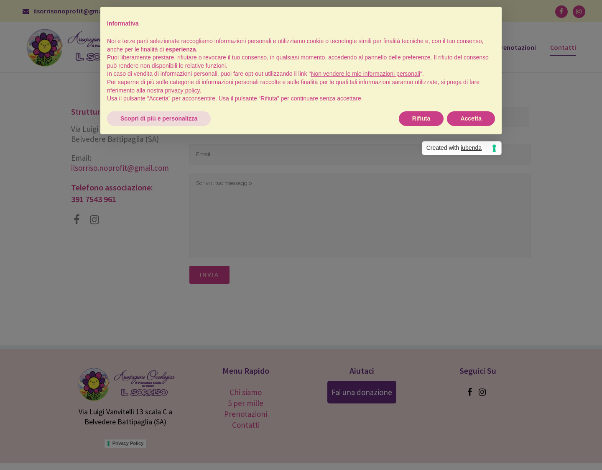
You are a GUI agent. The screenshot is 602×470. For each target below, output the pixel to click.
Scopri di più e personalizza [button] (158, 118)
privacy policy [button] (182, 90)
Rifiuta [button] (421, 118)
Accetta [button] (471, 118)
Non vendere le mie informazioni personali (365, 73)
